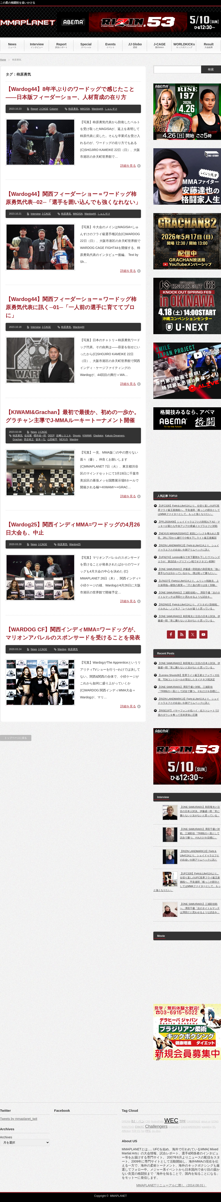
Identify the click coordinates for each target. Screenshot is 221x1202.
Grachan (17, 439)
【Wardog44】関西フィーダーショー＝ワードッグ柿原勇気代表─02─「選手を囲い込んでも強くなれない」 (73, 198)
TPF (182, 1121)
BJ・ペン (137, 1121)
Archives (6, 1137)
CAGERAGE (193, 1121)
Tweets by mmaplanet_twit (18, 1119)
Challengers (156, 1126)
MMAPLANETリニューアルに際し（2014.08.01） (171, 1185)
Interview (36, 213)
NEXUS (63, 439)
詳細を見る (128, 165)
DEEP (51, 435)
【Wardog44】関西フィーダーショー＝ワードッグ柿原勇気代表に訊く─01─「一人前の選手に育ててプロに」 (71, 307)
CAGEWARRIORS (191, 1127)
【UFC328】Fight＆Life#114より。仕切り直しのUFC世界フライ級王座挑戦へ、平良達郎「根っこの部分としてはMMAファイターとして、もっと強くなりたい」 (189, 509)
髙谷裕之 (29, 439)
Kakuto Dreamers (114, 435)
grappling (207, 1127)
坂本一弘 (41, 439)
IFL (214, 1127)
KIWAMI (87, 435)
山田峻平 (52, 439)
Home (3, 59)
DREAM (126, 1121)
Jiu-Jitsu (156, 1131)
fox (143, 1131)
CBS (147, 1121)
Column (53, 108)
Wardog (73, 439)
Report (34, 108)
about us (205, 1121)
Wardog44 (97, 108)
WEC (171, 1120)
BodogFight (157, 1121)
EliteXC (139, 1126)
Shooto (77, 435)
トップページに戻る (16, 737)
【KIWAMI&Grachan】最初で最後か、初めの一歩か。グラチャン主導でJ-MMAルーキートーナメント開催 (72, 416)
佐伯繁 (28, 435)
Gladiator (98, 435)
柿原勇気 (73, 108)
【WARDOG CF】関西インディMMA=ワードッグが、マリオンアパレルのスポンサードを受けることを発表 (73, 633)
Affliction (126, 1131)
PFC (148, 1131)
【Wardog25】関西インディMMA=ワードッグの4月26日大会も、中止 (73, 528)
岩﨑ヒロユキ (63, 435)
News (34, 432)
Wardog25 (75, 544)
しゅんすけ (111, 108)
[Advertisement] (180, 460)
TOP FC (136, 1131)
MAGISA (85, 108)
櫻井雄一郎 (40, 435)
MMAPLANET (118, 1195)
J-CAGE (43, 108)
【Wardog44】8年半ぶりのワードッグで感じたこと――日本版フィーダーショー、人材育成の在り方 (70, 93)
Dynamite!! (174, 1127)
